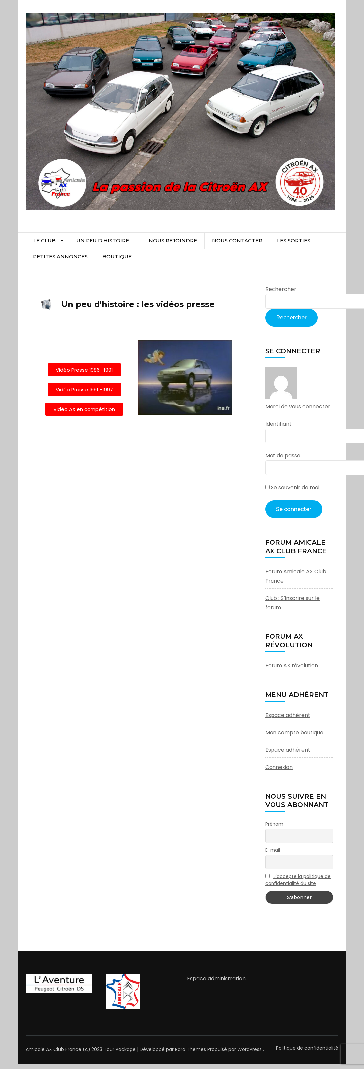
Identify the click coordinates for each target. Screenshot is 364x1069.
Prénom (274, 824)
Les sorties (293, 240)
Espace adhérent (287, 715)
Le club (44, 240)
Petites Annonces (60, 256)
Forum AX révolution (291, 665)
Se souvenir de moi (292, 487)
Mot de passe (282, 455)
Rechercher (280, 289)
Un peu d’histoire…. (105, 240)
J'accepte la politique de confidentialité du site (298, 880)
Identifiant (278, 424)
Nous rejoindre (173, 240)
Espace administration (216, 978)
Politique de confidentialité (307, 1048)
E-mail (272, 850)
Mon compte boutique (294, 732)
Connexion (279, 767)
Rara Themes (190, 1049)
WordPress (249, 1049)
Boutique (117, 256)
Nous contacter (237, 240)
